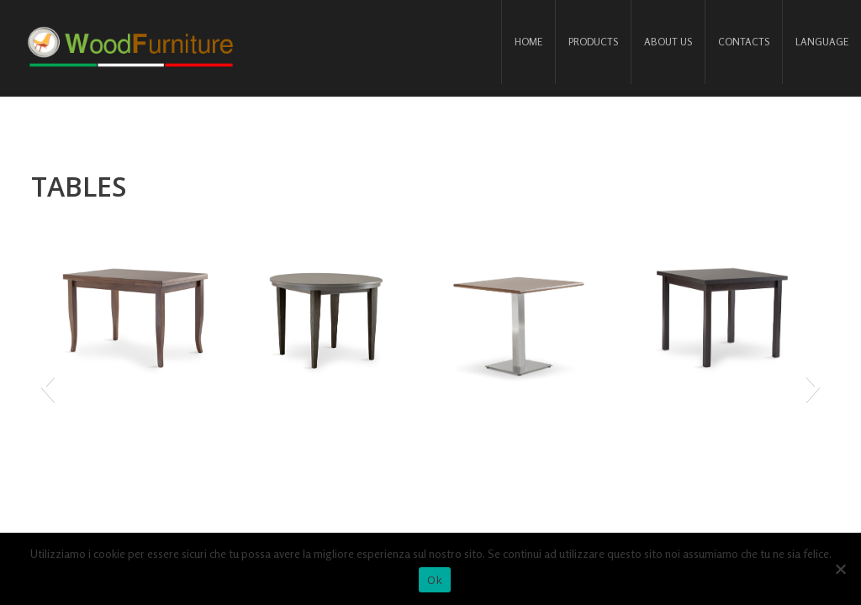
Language (821, 41)
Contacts (743, 41)
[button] (47, 386)
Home (528, 41)
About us (668, 41)
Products (593, 41)
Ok (434, 579)
